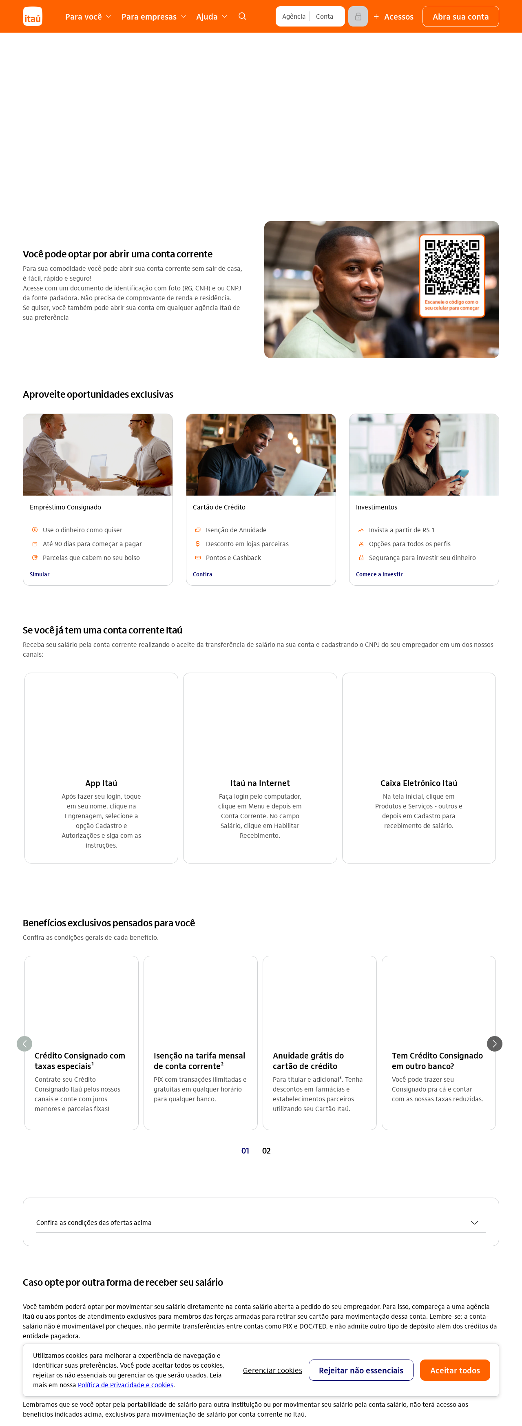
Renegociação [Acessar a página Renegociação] (43, 1261)
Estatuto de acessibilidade (190, 1313)
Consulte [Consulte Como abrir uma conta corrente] (396, 1107)
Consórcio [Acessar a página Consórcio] (37, 1222)
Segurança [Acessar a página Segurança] (276, 1222)
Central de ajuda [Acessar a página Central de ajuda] (285, 1182)
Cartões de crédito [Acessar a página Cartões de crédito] (50, 1195)
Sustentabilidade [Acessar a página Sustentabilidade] (166, 1235)
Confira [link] (202, 574)
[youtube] (409, 1274)
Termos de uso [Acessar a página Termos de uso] (163, 1274)
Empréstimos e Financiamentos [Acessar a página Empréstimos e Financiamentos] (69, 1209)
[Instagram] (390, 1274)
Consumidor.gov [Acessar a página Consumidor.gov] (284, 1248)
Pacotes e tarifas (285, 1327)
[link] (242, 16)
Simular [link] (40, 574)
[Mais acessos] (392, 16)
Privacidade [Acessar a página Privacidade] (159, 1287)
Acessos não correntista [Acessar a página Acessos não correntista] (296, 1235)
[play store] (409, 1343)
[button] (460, 16)
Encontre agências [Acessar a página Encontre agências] (288, 1209)
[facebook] (429, 1274)
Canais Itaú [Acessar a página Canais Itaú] (277, 1195)
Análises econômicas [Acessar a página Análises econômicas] (172, 1261)
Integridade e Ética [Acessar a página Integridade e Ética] (169, 1248)
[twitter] (448, 1274)
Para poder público (288, 1301)
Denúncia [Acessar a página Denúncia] (394, 1222)
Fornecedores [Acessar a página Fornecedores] (162, 1300)
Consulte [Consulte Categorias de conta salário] (70, 1107)
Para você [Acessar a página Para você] (394, 1182)
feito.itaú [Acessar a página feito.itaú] (155, 1195)
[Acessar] (358, 16)
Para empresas (283, 1288)
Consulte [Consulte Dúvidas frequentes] (233, 1107)
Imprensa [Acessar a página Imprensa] (155, 1222)
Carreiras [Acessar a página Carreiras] (155, 1209)
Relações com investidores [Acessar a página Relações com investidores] (180, 1182)
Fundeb (272, 1314)
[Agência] (294, 16)
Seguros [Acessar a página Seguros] (34, 1235)
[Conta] (324, 16)
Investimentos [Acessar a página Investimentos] (43, 1248)
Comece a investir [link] (379, 574)
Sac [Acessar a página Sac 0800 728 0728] (385, 1195)
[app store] (409, 1318)
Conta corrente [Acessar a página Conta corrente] (45, 1182)
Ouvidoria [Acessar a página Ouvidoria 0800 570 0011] (394, 1209)
